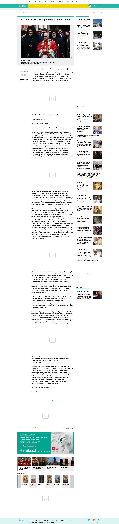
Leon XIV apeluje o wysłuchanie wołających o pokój (83, 44)
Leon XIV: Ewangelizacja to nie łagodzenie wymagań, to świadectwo (84, 239)
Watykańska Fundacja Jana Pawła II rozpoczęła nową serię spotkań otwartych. (84, 209)
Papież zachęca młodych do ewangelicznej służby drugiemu (84, 116)
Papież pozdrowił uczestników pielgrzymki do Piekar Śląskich (84, 33)
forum (28, 1)
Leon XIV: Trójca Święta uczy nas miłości (84, 20)
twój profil (94, 5)
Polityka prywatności (73, 520)
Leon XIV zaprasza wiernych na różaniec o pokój (83, 218)
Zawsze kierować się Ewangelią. (84, 232)
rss (94, 12)
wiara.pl (22, 6)
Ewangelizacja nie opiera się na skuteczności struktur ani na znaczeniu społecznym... (84, 243)
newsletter (89, 519)
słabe (29, 427)
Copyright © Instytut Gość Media (35, 522)
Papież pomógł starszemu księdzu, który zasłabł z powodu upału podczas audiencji (84, 252)
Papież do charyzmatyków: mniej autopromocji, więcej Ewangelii (84, 185)
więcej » (29, 469)
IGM (32, 520)
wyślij (22, 75)
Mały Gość (78, 1)
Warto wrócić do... (21, 473)
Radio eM (61, 1)
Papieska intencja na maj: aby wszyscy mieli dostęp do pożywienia (84, 293)
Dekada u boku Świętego (84, 206)
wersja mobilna (88, 1)
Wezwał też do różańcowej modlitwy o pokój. (83, 37)
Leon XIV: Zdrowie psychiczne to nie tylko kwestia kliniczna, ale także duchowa (84, 154)
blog (35, 1)
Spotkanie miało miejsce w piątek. (84, 202)
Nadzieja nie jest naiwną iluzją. (83, 157)
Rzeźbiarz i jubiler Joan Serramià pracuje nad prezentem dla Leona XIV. (84, 145)
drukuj (25, 75)
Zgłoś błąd (98, 519)
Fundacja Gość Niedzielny (62, 520)
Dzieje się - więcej (80, 111)
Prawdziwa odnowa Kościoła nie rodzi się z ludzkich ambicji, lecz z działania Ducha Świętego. (84, 190)
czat (40, 1)
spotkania (53, 1)
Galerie (19, 456)
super (40, 427)
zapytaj (46, 1)
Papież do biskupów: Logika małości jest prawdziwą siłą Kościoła (84, 228)
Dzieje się (78, 15)
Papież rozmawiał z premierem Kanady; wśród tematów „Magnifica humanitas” (84, 198)
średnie (33, 427)
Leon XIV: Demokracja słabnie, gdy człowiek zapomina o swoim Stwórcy (83, 164)
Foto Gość (49, 520)
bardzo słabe (25, 427)
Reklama (54, 520)
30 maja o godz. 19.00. (82, 221)
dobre (37, 427)
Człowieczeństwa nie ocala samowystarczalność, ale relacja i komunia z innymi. (84, 121)
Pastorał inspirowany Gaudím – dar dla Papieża (84, 141)
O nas (29, 520)
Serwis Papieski (40, 6)
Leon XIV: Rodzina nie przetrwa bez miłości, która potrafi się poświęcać (83, 129)
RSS (94, 519)
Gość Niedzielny (69, 1)
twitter (101, 12)
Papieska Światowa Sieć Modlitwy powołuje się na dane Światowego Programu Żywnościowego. (84, 297)
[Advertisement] (88, 81)
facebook (97, 12)
